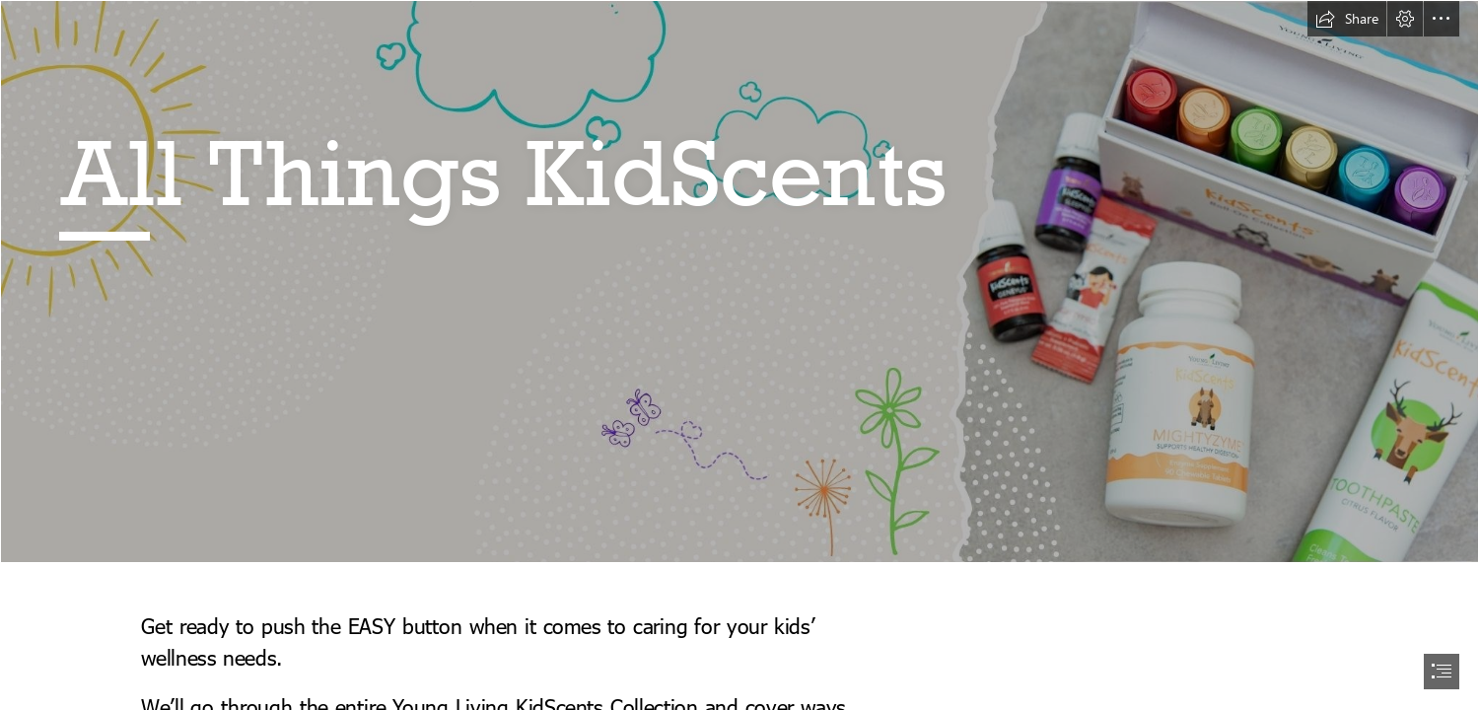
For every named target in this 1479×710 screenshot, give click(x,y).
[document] (739, 355)
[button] (1346, 18)
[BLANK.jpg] (739, 281)
